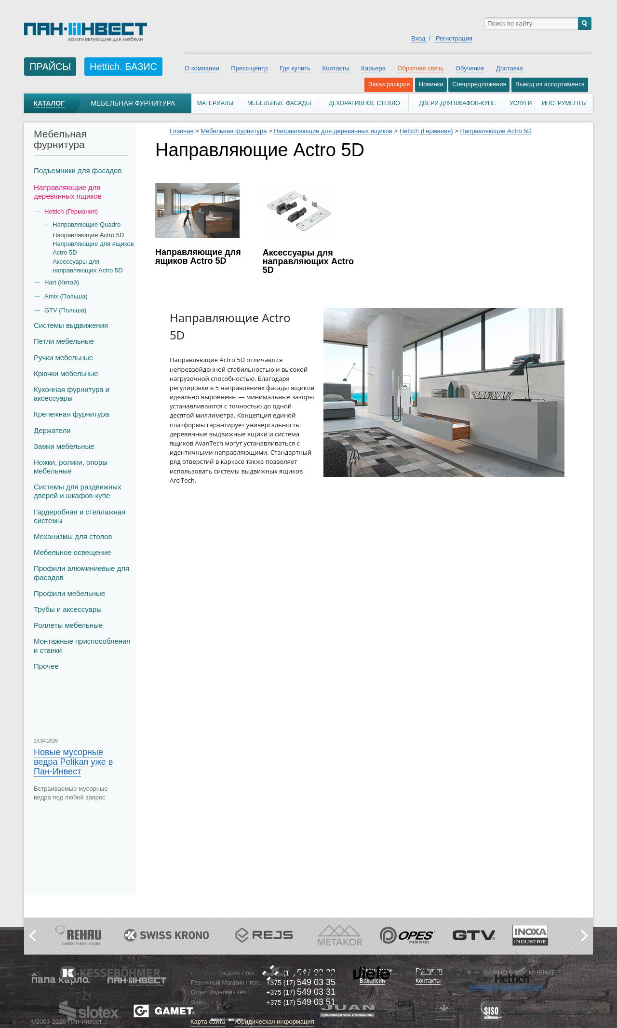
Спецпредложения (479, 84)
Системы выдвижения (71, 325)
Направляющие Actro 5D (495, 131)
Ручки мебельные (63, 357)
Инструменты (564, 103)
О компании (202, 68)
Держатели (52, 430)
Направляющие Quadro (87, 224)
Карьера (373, 68)
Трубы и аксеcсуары (68, 609)
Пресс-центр (249, 68)
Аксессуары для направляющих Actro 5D (88, 266)
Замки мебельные (64, 446)
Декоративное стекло (364, 103)
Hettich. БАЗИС (123, 66)
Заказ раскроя (389, 84)
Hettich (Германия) (426, 131)
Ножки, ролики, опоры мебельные (70, 466)
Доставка (509, 68)
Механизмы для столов (73, 536)
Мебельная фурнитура (133, 103)
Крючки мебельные (66, 373)
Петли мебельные (64, 341)
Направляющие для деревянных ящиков (68, 191)
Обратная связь (420, 68)
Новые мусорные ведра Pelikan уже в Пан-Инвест (73, 761)
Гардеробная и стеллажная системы (79, 516)
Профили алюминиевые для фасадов (81, 572)
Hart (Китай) (61, 282)
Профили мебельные (69, 593)
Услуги (521, 103)
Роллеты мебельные (68, 625)
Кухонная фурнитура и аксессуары (71, 393)
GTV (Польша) (65, 310)
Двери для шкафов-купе (457, 103)
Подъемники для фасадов (77, 170)
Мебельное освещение (72, 552)
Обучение (470, 68)
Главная (181, 131)
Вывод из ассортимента (550, 84)
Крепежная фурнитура (71, 414)
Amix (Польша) (65, 296)
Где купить (295, 68)
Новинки (431, 84)
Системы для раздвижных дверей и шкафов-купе (77, 491)
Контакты (335, 68)
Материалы (215, 103)
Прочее (46, 666)
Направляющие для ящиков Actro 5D (93, 248)
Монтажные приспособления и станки (82, 645)
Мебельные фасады (279, 103)
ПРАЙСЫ (50, 66)
